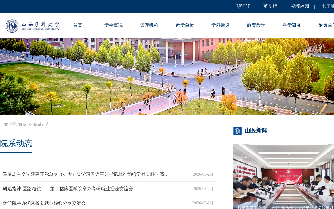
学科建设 (220, 25)
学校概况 (113, 25)
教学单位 (185, 25)
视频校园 (300, 6)
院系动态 (41, 124)
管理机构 (149, 25)
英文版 (270, 6)
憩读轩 (243, 6)
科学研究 (292, 25)
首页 (77, 25)
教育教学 (256, 25)
